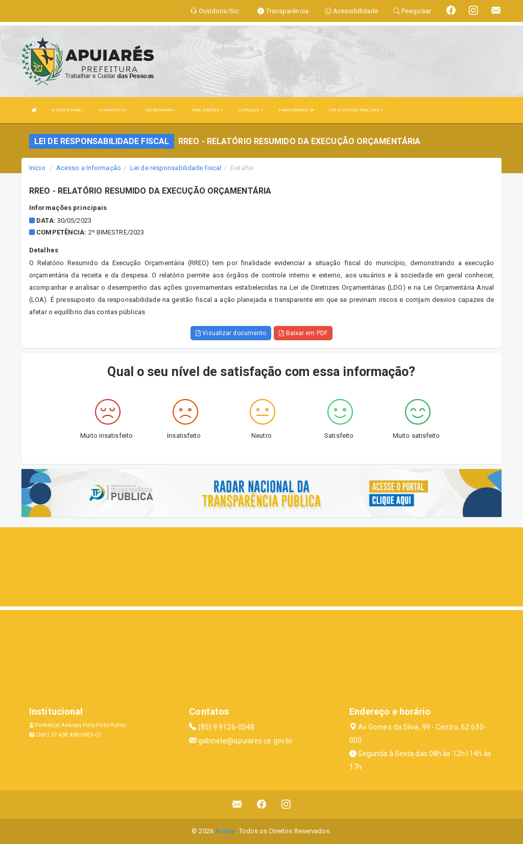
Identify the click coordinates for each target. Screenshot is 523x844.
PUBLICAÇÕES (207, 110)
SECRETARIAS (161, 110)
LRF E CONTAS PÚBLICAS (356, 110)
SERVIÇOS (251, 110)
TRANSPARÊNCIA (295, 110)
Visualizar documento (231, 333)
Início (37, 168)
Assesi (225, 831)
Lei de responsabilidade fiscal (175, 168)
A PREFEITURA (68, 110)
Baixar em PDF (303, 333)
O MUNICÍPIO (114, 110)
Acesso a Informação (88, 168)
